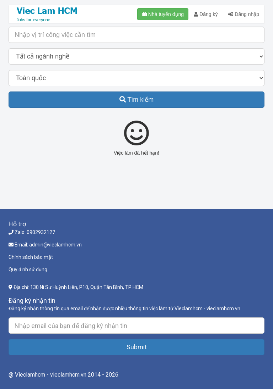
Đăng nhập (243, 14)
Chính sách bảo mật (31, 257)
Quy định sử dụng (28, 269)
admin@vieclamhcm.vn (55, 245)
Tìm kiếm (136, 99)
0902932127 (41, 232)
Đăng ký (206, 14)
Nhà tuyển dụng (163, 14)
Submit (137, 347)
